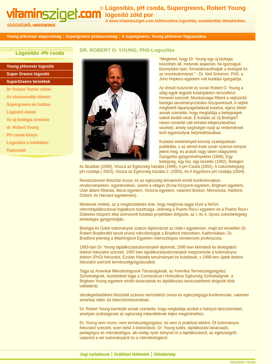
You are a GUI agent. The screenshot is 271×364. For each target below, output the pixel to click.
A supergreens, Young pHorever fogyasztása (164, 36)
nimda (250, 362)
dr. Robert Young (22, 127)
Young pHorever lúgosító (30, 66)
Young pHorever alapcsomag (34, 36)
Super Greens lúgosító (28, 74)
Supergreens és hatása (28, 104)
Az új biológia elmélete (28, 119)
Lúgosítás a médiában (27, 142)
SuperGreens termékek (28, 81)
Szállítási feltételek (132, 354)
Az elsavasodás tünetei (28, 97)
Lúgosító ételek (21, 112)
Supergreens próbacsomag (91, 36)
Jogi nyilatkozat (95, 354)
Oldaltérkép (164, 354)
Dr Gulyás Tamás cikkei (29, 89)
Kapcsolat (16, 150)
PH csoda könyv (22, 135)
